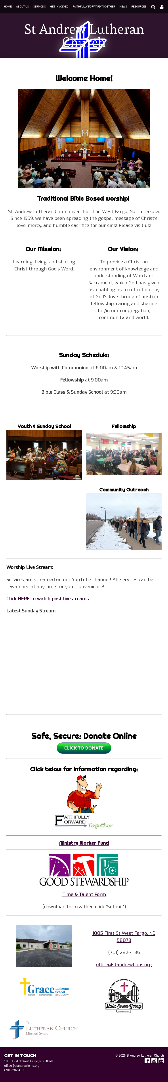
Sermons (39, 6)
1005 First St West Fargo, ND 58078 (28, 1061)
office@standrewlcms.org (124, 964)
